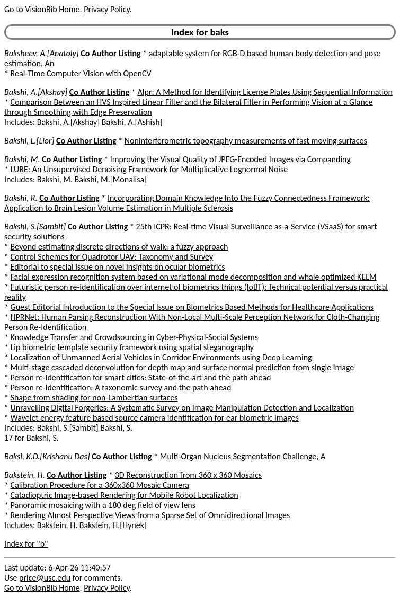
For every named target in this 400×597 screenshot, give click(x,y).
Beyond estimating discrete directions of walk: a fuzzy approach (119, 247)
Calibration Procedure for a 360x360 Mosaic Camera (100, 485)
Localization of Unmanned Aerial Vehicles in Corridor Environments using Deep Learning (161, 357)
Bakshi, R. (21, 198)
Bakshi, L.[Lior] (29, 141)
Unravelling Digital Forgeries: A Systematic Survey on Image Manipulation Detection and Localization (182, 408)
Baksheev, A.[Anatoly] (41, 53)
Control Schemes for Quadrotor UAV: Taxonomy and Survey (112, 257)
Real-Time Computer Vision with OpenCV (81, 73)
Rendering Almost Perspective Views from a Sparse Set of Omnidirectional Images (150, 515)
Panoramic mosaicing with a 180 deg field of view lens (103, 505)
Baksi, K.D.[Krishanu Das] (47, 456)
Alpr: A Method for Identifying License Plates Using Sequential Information (265, 92)
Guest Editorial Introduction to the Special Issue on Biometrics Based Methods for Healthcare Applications (192, 307)
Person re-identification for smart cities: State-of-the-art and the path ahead (141, 377)
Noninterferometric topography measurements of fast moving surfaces (246, 141)
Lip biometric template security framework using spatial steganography (132, 347)
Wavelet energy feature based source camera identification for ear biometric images (155, 418)
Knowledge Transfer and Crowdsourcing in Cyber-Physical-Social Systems (134, 337)
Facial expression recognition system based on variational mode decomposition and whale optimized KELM (194, 277)
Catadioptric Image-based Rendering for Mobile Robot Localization (124, 495)
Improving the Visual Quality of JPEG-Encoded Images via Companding (230, 159)
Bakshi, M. (22, 159)
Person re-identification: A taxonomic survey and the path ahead (121, 387)
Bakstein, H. (24, 475)
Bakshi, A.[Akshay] (35, 92)
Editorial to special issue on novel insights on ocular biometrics (118, 267)
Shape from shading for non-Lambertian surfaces (94, 398)
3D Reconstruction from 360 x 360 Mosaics (188, 475)
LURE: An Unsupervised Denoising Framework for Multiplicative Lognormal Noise (149, 169)
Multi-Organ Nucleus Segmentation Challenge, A (242, 456)
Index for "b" (26, 544)
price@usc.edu (44, 578)
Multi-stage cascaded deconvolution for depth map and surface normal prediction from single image (182, 367)
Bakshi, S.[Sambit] (35, 226)
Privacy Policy (106, 9)
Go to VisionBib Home (41, 9)
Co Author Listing (110, 53)
